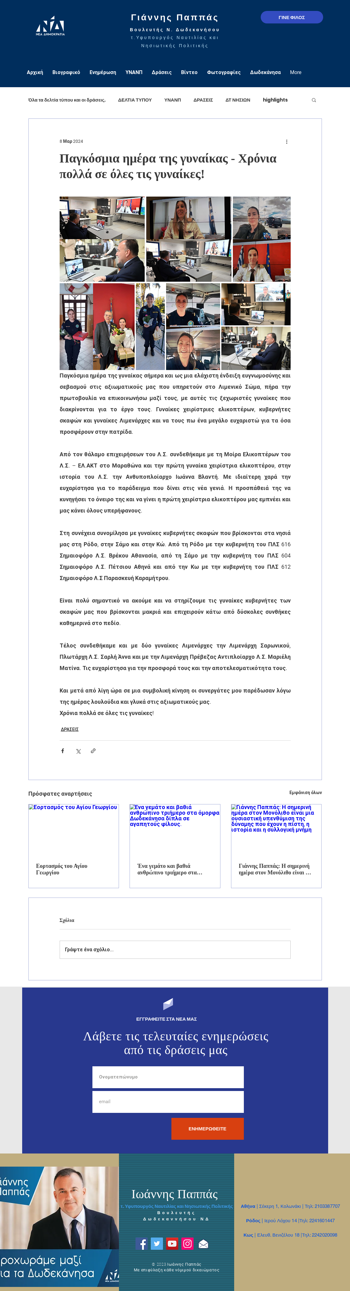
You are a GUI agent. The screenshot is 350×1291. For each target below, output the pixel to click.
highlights (275, 100)
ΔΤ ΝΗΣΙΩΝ (237, 100)
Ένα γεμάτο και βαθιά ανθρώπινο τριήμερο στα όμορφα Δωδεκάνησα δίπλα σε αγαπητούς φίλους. (173, 869)
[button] (314, 99)
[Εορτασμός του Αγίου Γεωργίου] (74, 829)
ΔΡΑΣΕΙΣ (203, 100)
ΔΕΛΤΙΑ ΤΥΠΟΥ (135, 100)
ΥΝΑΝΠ (172, 100)
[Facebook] (142, 1244)
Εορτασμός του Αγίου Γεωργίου (61, 869)
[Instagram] (187, 1244)
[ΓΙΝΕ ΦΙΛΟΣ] (292, 17)
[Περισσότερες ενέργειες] (287, 141)
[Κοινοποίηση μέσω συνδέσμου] (93, 751)
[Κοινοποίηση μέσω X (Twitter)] (78, 751)
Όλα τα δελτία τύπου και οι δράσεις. (67, 100)
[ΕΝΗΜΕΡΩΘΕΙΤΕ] (207, 1129)
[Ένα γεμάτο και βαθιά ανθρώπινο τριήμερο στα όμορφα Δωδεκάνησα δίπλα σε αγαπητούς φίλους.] (175, 829)
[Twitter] (157, 1244)
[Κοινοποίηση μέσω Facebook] (63, 751)
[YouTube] (172, 1244)
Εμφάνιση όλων (305, 792)
